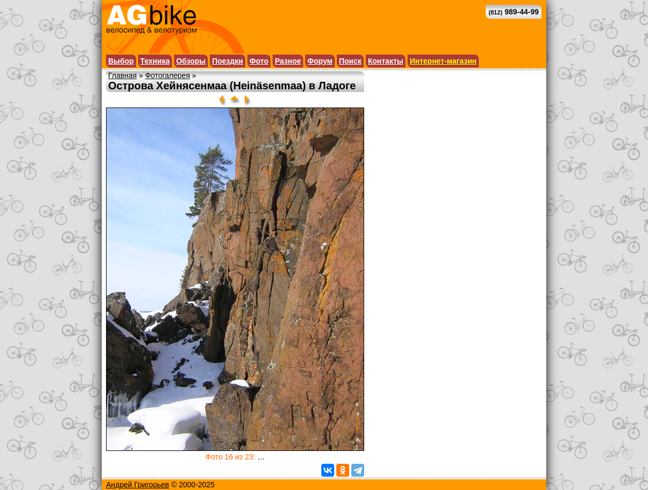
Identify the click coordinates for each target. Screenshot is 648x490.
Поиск (350, 61)
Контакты (385, 61)
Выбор (121, 61)
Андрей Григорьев (137, 484)
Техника (155, 61)
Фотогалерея (167, 75)
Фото (259, 61)
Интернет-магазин (443, 61)
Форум (320, 61)
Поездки (227, 61)
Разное (288, 61)
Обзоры (191, 61)
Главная (122, 75)
